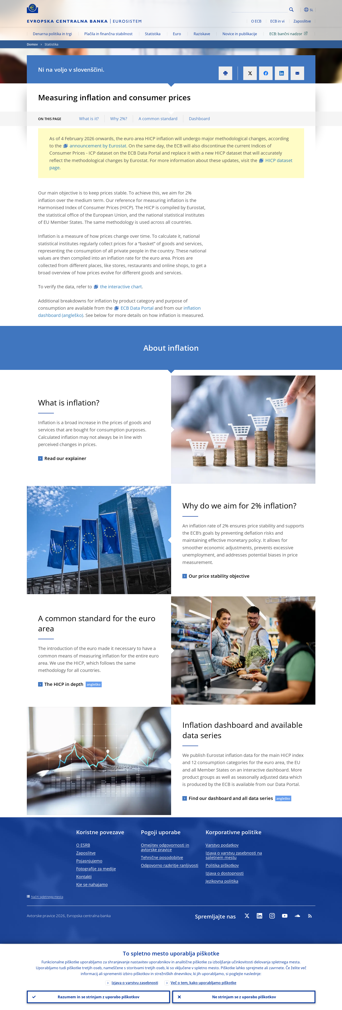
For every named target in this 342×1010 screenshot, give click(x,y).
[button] (299, 10)
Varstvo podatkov (222, 845)
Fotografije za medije (96, 868)
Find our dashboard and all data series (231, 798)
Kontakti (84, 876)
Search (291, 10)
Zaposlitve (302, 21)
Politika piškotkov (222, 865)
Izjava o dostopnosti (225, 873)
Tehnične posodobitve (162, 857)
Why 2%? (118, 118)
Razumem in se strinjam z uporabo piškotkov (98, 996)
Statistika (153, 33)
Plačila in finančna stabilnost (108, 33)
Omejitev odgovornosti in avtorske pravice (165, 847)
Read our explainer (65, 458)
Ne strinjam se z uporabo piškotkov (244, 996)
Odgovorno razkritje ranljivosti (169, 865)
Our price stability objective (219, 576)
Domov (32, 44)
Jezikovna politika (222, 881)
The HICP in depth (63, 684)
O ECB (256, 21)
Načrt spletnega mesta (47, 897)
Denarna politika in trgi (52, 33)
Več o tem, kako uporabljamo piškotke (203, 982)
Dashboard (199, 118)
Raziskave (202, 33)
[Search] (265, 9)
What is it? (89, 118)
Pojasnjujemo (89, 860)
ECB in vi (277, 21)
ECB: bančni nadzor (289, 33)
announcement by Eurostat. (98, 146)
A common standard (158, 118)
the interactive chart (121, 287)
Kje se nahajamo (92, 884)
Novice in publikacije (240, 33)
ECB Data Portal (137, 308)
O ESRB (83, 845)
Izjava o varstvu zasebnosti (135, 982)
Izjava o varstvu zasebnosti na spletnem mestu (234, 855)
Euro (177, 33)
